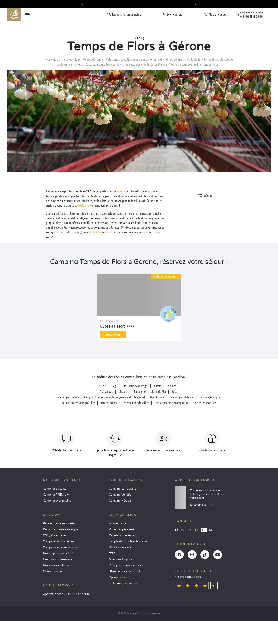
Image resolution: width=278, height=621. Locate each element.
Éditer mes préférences (124, 583)
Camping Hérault (120, 500)
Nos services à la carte (57, 565)
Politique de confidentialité (126, 565)
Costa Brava (96, 232)
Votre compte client (121, 529)
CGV (112, 553)
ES (196, 529)
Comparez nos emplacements (62, 547)
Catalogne (83, 205)
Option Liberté (118, 577)
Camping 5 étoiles (54, 488)
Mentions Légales (120, 559)
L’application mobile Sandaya (128, 541)
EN (190, 529)
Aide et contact (118, 523)
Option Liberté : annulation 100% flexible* (139, 4)
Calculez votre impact (122, 535)
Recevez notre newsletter (59, 523)
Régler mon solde (120, 547)
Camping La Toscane (122, 488)
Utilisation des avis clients (125, 571)
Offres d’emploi (53, 571)
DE (211, 529)
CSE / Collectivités (54, 535)
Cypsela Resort (112, 326)
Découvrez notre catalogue (60, 529)
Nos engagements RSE (58, 553)
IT (217, 529)
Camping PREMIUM (56, 494)
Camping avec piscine (57, 500)
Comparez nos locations (58, 541)
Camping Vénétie (120, 494)
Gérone (120, 191)
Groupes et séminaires (57, 559)
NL (182, 529)
